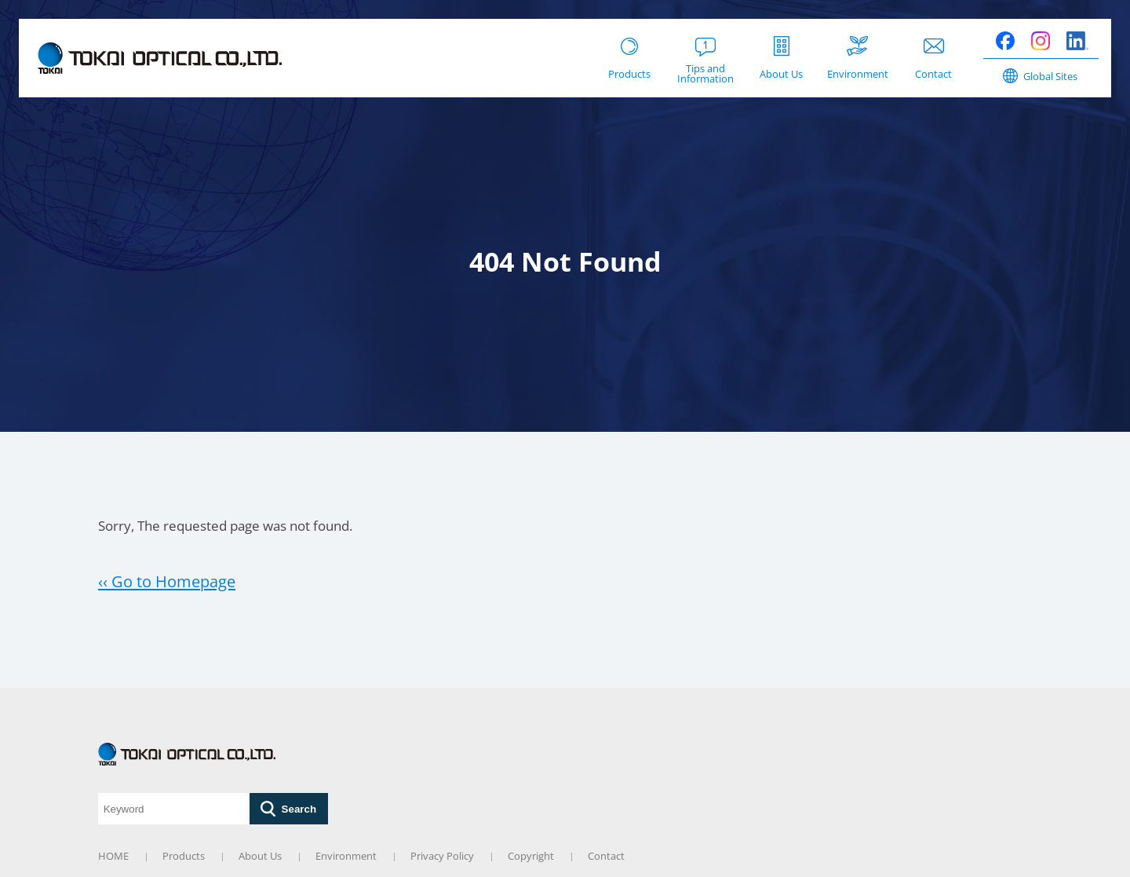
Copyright (531, 856)
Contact (606, 856)
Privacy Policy (442, 856)
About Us (260, 856)
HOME (113, 856)
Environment (346, 856)
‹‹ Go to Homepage (166, 581)
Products (183, 856)
